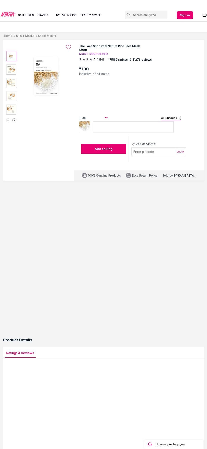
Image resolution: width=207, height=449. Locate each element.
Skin (19, 35)
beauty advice (91, 15)
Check (180, 151)
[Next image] (14, 120)
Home (8, 35)
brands (43, 15)
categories (26, 15)
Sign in (185, 15)
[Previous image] (8, 120)
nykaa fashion (66, 15)
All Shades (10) (171, 118)
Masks (29, 35)
